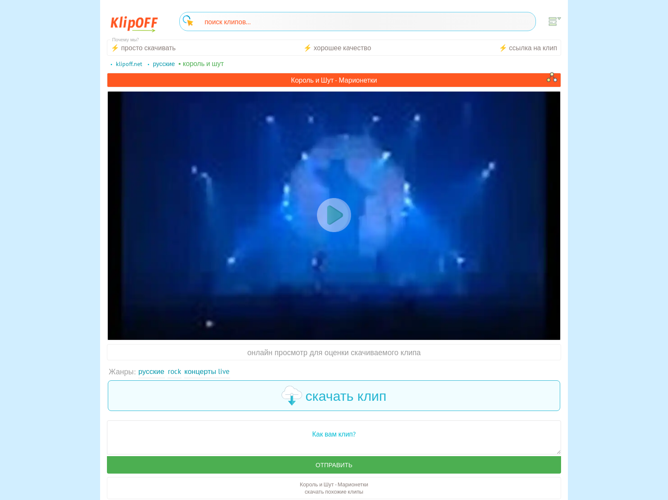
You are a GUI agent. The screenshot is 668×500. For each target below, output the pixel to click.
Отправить (334, 465)
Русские (151, 371)
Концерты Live (209, 371)
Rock (176, 371)
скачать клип (334, 396)
